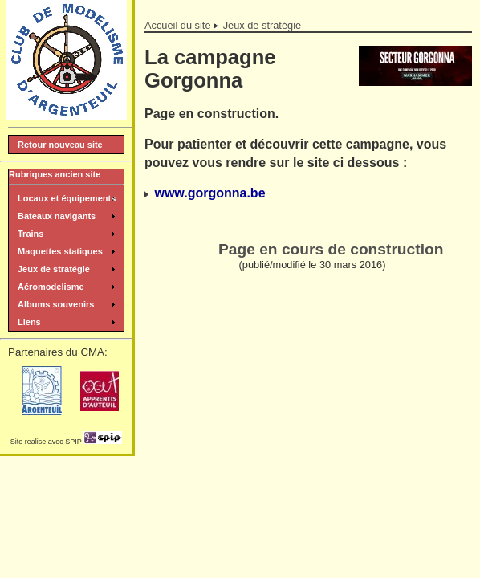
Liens (29, 322)
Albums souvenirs (56, 304)
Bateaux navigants (57, 216)
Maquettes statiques (60, 251)
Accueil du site (177, 25)
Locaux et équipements (67, 198)
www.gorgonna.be (209, 193)
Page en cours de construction (330, 249)
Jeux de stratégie (262, 25)
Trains (30, 233)
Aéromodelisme (51, 286)
